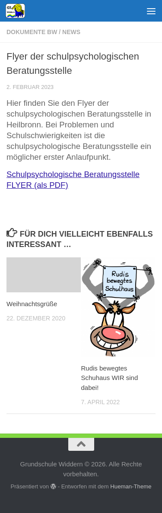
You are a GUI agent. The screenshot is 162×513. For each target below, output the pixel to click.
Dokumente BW (31, 31)
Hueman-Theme (130, 486)
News (71, 31)
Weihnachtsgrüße (31, 303)
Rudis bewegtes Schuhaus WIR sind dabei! (109, 377)
